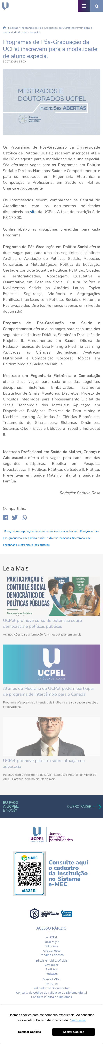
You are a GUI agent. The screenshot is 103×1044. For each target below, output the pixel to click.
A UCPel (51, 937)
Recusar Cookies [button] (29, 1031)
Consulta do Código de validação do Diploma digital (51, 992)
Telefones (51, 946)
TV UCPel (51, 984)
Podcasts (51, 973)
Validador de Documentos (51, 988)
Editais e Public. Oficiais (51, 960)
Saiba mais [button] (78, 1020)
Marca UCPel (51, 979)
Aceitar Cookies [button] (73, 1031)
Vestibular (52, 965)
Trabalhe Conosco (51, 955)
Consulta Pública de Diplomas (51, 997)
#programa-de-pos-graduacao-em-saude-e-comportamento (41, 531)
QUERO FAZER (83, 806)
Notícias (13, 28)
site (33, 211)
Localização (51, 942)
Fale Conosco (52, 950)
